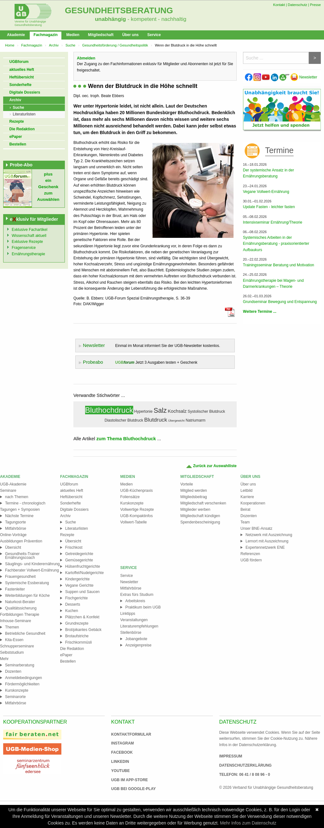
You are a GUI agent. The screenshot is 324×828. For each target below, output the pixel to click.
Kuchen (71, 611)
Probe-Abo (21, 164)
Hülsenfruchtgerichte (82, 566)
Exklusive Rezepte (27, 241)
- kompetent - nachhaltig (156, 19)
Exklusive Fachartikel (29, 229)
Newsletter (303, 77)
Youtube (120, 771)
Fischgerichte (76, 598)
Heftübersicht (21, 77)
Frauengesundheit (20, 576)
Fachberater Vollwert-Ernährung (32, 570)
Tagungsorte (15, 522)
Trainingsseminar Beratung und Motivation (278, 265)
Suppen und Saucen (82, 592)
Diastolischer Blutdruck (123, 420)
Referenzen (250, 554)
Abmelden (86, 58)
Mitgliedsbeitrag (193, 497)
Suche (70, 45)
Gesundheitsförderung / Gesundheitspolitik (115, 45)
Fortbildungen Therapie (19, 614)
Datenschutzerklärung (245, 765)
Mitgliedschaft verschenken (203, 503)
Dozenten (13, 671)
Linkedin (120, 761)
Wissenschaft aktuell (29, 235)
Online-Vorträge (13, 535)
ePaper (15, 136)
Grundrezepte (76, 623)
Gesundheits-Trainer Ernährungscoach (22, 556)
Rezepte (16, 121)
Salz (160, 410)
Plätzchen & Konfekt (82, 617)
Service (154, 35)
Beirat (245, 509)
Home (9, 45)
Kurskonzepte (16, 690)
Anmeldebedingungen (23, 678)
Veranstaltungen (134, 620)
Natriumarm (196, 420)
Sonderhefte (20, 85)
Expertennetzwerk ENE (265, 547)
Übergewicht (176, 420)
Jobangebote (136, 639)
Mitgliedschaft (101, 35)
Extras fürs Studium (136, 594)
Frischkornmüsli (78, 642)
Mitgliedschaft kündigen (200, 516)
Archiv (54, 45)
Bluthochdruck (109, 410)
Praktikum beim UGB (143, 607)
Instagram (122, 743)
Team (245, 522)
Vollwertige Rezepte (137, 509)
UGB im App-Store (127, 780)
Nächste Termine (19, 516)
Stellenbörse (130, 632)
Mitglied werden (193, 490)
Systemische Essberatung (27, 583)
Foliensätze (130, 497)
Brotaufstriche (77, 636)
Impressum (230, 756)
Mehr (4, 659)
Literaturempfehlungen (139, 626)
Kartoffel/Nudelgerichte (84, 573)
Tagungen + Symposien (20, 509)
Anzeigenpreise (138, 645)
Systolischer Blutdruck (206, 411)
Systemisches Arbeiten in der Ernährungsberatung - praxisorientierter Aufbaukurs (276, 243)
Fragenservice (24, 247)
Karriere (247, 497)
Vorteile (186, 484)
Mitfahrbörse (15, 528)
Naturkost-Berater (20, 602)
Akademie (16, 35)
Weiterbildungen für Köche (27, 595)
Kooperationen (252, 503)
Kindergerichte (77, 579)
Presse (315, 5)
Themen (12, 627)
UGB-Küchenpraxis (136, 490)
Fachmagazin (46, 35)
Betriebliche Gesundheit (25, 633)
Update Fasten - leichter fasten (269, 207)
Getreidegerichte (79, 554)
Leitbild (246, 490)
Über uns (130, 35)
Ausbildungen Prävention (21, 541)
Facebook (122, 752)
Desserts (72, 604)
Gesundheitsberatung (119, 10)
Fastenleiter (15, 589)
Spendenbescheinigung (200, 522)
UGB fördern (251, 560)
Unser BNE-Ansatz (256, 528)
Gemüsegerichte (79, 560)
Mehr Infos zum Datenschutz (248, 822)
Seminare (8, 490)
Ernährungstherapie (28, 254)
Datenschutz (297, 5)
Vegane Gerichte (79, 585)
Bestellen (17, 144)
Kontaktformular (131, 734)
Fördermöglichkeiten (22, 684)
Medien (72, 35)
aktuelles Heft (21, 69)
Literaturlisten (24, 114)
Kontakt (279, 5)
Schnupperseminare (17, 646)
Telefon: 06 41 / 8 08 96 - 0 (244, 774)
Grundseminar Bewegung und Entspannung (280, 302)
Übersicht (13, 547)
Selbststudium (12, 652)
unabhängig (110, 19)
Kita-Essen (14, 640)
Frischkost (74, 547)
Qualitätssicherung (20, 608)
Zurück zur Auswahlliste (211, 466)
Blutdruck (155, 420)
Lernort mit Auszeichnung (267, 541)
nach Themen (16, 497)
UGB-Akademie (13, 484)
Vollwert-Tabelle (133, 522)
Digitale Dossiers (24, 92)
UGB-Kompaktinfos (136, 516)
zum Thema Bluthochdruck (126, 438)
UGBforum (19, 61)
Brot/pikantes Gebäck (83, 629)
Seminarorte (15, 697)
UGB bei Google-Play (127, 789)
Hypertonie (143, 411)
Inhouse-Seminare (15, 621)
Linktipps (127, 613)
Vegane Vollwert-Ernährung (266, 191)
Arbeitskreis (135, 601)
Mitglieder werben (195, 509)
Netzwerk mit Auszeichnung (269, 535)
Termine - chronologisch (25, 503)
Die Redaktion (22, 129)
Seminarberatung (19, 665)
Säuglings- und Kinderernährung (32, 564)
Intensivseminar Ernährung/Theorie (272, 222)
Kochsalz (177, 411)
